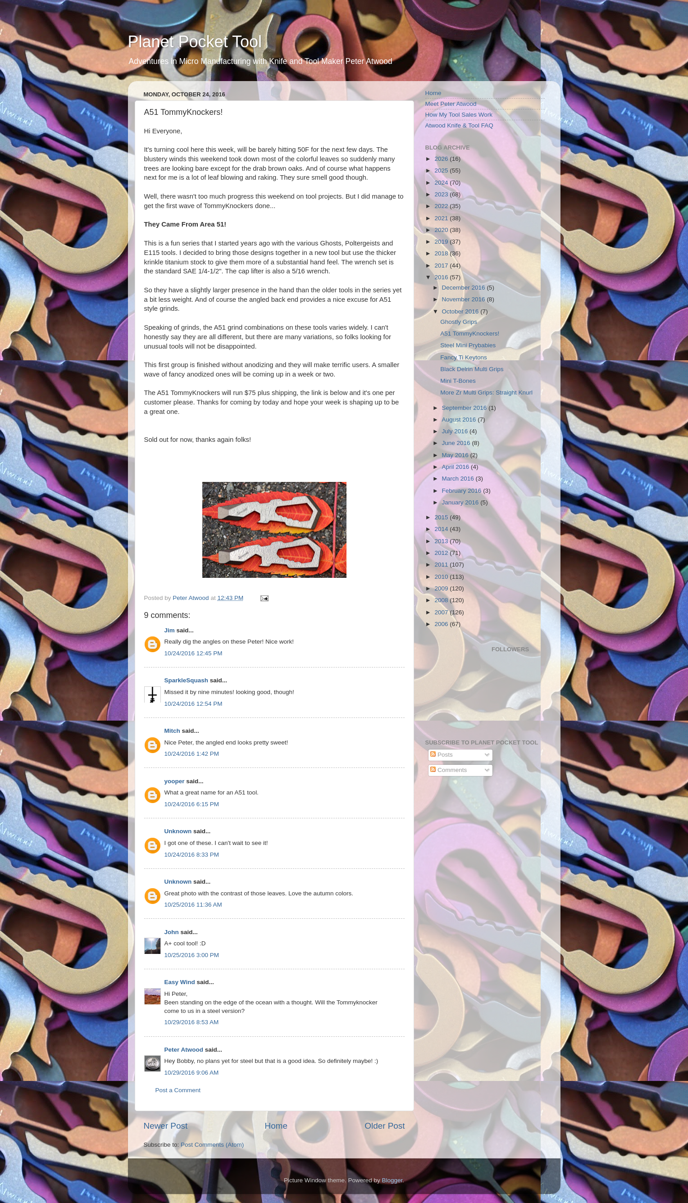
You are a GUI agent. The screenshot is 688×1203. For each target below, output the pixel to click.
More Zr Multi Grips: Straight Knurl (486, 392)
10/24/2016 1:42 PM (191, 753)
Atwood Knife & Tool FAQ (459, 125)
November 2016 (464, 299)
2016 (442, 277)
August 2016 (460, 419)
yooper (174, 781)
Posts (441, 754)
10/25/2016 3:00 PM (191, 955)
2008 (442, 600)
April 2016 (456, 466)
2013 (442, 541)
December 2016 (464, 287)
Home (276, 1125)
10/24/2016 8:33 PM (191, 854)
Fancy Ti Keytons (463, 357)
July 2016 (456, 431)
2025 (442, 170)
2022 (442, 206)
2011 (442, 564)
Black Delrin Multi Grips (471, 369)
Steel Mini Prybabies (468, 345)
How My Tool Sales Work (459, 114)
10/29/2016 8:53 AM (191, 1022)
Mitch (172, 730)
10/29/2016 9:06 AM (191, 1072)
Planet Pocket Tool (195, 41)
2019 (442, 241)
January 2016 (461, 502)
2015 (442, 517)
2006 (442, 624)
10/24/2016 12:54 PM (193, 703)
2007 (442, 612)
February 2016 (462, 490)
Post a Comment (178, 1090)
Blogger (392, 1180)
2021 (442, 218)
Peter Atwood (184, 1049)
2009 (442, 588)
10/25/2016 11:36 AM (193, 904)
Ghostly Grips (458, 321)
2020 (442, 230)
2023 (442, 194)
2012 (442, 552)
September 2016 (465, 407)
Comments (448, 770)
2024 (442, 182)
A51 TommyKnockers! (469, 333)
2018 (442, 253)
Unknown (178, 831)
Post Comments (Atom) (212, 1144)
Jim (169, 630)
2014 (442, 529)
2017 (442, 265)
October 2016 (461, 311)
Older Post (385, 1125)
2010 (442, 576)
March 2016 (459, 478)
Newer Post (166, 1125)
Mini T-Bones (458, 380)
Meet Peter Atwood (451, 103)
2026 (442, 158)
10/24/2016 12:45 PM (193, 653)
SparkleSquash (186, 680)
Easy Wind (179, 982)
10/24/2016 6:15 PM (191, 804)
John (171, 932)
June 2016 (457, 443)
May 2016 (456, 455)
